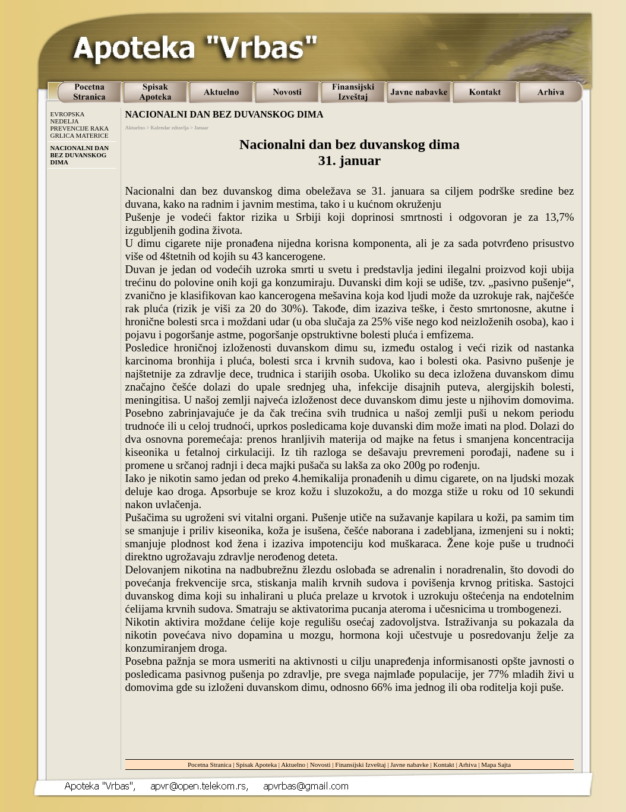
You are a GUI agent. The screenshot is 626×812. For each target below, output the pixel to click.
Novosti (320, 764)
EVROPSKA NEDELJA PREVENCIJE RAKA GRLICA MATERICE (79, 124)
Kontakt (443, 764)
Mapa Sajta (496, 764)
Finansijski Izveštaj (360, 764)
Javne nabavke (409, 764)
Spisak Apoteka (256, 764)
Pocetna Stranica (210, 764)
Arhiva (468, 764)
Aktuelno (293, 764)
